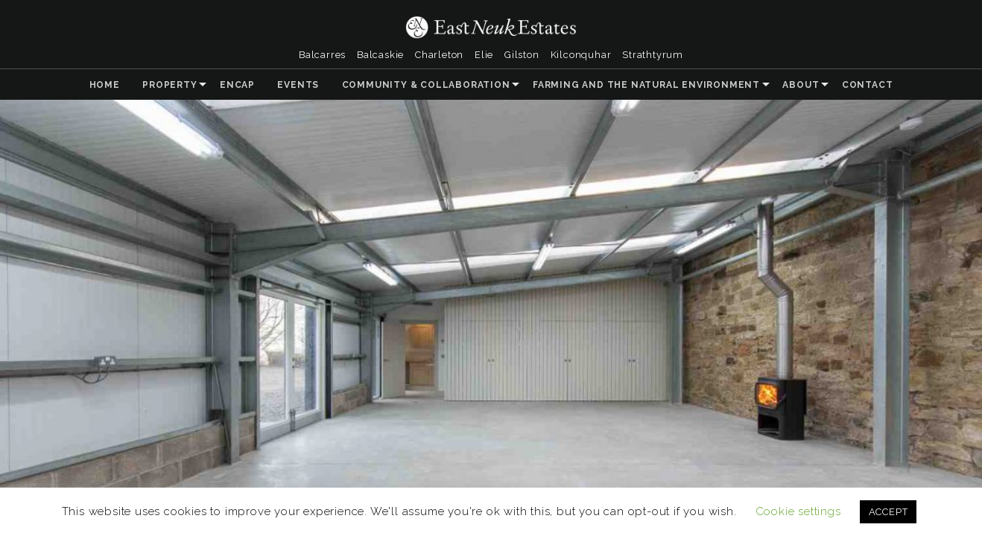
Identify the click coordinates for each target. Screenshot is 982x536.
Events (298, 85)
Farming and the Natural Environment (646, 85)
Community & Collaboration (426, 85)
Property (169, 85)
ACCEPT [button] (888, 511)
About (800, 85)
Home (104, 85)
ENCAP (237, 85)
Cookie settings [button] (798, 511)
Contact (867, 85)
